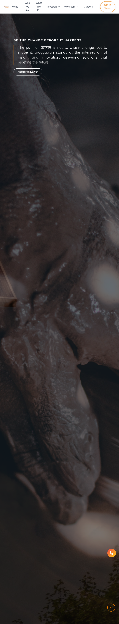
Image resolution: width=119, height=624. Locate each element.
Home (15, 6)
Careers (88, 6)
